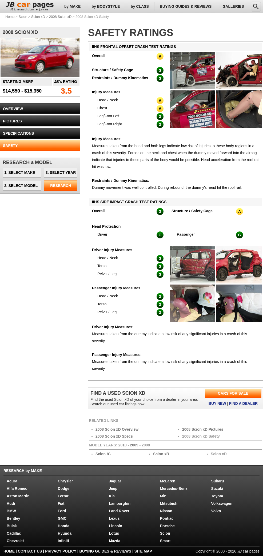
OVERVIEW (13, 109)
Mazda (114, 541)
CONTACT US (30, 551)
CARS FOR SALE (233, 393)
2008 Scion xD (60, 17)
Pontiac (167, 518)
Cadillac (14, 533)
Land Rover (119, 511)
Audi (11, 503)
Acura (12, 481)
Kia (112, 496)
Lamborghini (120, 503)
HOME (9, 551)
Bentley (13, 518)
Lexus (114, 518)
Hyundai (65, 533)
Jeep (113, 488)
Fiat (61, 503)
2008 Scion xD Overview (116, 429)
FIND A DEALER (243, 403)
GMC (62, 518)
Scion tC (103, 454)
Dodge (64, 488)
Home (10, 17)
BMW (11, 511)
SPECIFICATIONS (18, 133)
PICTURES (12, 121)
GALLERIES (233, 6)
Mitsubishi (169, 503)
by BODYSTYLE (105, 6)
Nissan (166, 511)
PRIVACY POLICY (60, 551)
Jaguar (115, 481)
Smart (165, 541)
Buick (12, 526)
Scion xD (38, 17)
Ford (62, 511)
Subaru (217, 481)
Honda (64, 526)
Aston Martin (18, 496)
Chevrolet (15, 541)
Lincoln (115, 526)
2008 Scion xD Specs (114, 436)
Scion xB (161, 454)
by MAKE (72, 6)
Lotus (114, 533)
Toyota (217, 496)
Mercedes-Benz (174, 488)
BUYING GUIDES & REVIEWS (186, 6)
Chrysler (65, 481)
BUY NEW (217, 403)
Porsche (167, 526)
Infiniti (63, 541)
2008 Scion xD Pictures (202, 429)
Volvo (216, 511)
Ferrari (64, 496)
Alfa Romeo (17, 488)
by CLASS (140, 6)
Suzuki (217, 488)
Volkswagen (221, 503)
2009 (134, 445)
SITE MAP (143, 551)
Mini (164, 496)
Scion (23, 17)
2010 (122, 445)
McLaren (168, 481)
